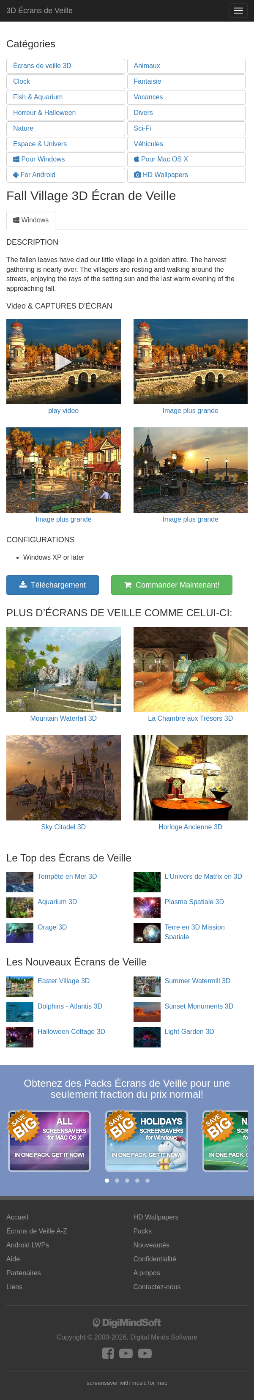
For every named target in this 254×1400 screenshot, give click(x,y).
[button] (107, 1180)
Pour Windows (39, 159)
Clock (21, 81)
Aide (13, 1259)
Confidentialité (155, 1259)
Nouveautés (151, 1245)
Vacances (148, 97)
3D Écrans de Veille (39, 10)
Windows (31, 220)
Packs (143, 1231)
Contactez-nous (157, 1287)
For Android (34, 174)
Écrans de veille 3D (42, 65)
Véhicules (148, 144)
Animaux (147, 65)
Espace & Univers (40, 144)
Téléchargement (52, 585)
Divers (143, 112)
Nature (23, 128)
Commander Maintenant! (171, 585)
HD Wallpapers (161, 174)
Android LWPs (27, 1245)
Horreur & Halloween (44, 112)
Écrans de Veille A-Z (36, 1231)
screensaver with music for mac (127, 1383)
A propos (147, 1273)
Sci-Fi (142, 128)
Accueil (17, 1217)
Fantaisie (147, 81)
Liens (14, 1287)
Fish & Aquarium (38, 97)
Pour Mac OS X (161, 159)
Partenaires (23, 1273)
